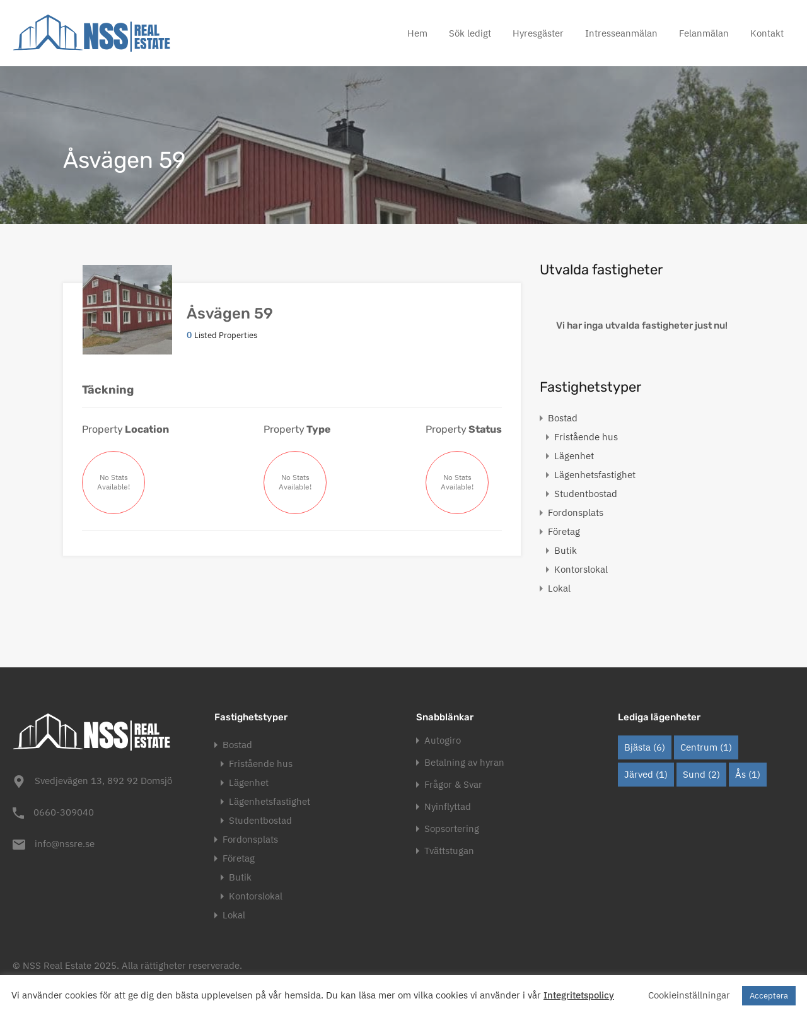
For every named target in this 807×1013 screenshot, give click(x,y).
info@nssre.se (65, 844)
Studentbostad (585, 494)
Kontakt (767, 33)
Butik (565, 550)
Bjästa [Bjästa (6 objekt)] (644, 747)
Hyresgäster (538, 33)
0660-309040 (63, 812)
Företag (564, 531)
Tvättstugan (449, 850)
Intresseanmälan (621, 33)
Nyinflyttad (447, 806)
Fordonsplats (575, 512)
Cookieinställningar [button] (689, 995)
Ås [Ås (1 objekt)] (747, 774)
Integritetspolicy (578, 995)
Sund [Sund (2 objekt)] (701, 774)
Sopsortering (451, 828)
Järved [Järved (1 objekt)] (646, 774)
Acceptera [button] (769, 995)
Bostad (563, 418)
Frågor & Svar (453, 784)
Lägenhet (574, 456)
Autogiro (442, 740)
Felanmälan (704, 33)
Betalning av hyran (464, 762)
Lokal (559, 588)
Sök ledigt (470, 33)
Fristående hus (586, 437)
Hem (417, 33)
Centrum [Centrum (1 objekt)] (706, 747)
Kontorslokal (581, 569)
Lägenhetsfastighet (595, 475)
